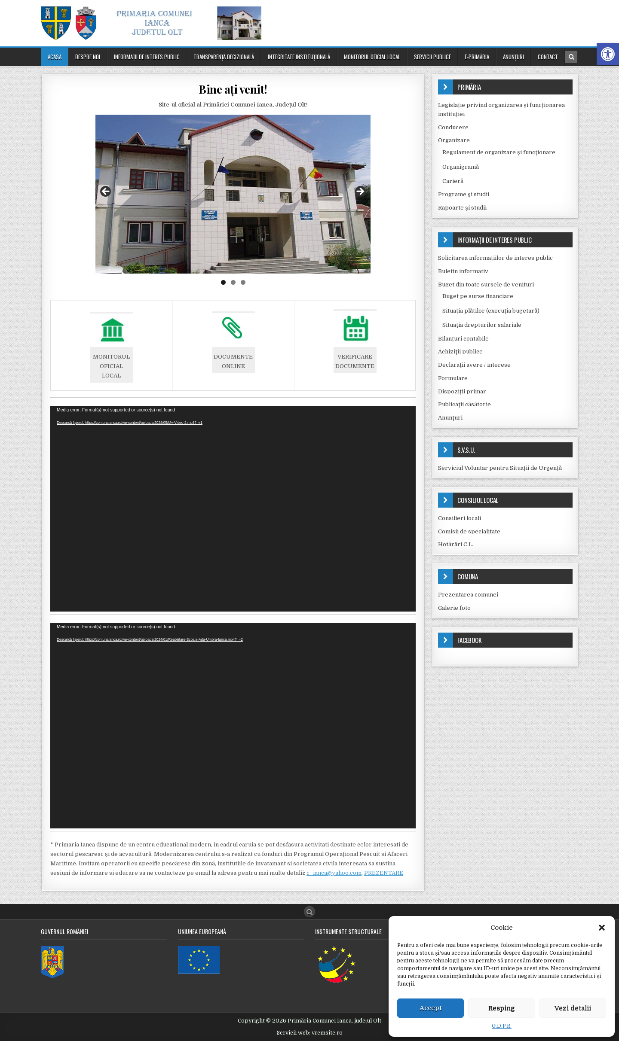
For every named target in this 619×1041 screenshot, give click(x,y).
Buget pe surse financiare (477, 296)
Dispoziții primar (462, 391)
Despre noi (87, 56)
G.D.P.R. (502, 1026)
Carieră (452, 181)
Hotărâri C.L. (455, 544)
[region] (233, 194)
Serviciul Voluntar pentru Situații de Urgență (500, 468)
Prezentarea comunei (468, 594)
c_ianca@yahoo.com (334, 873)
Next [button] (359, 192)
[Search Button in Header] (571, 57)
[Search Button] (309, 911)
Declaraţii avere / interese (474, 365)
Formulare (453, 378)
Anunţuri (513, 56)
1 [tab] (223, 282)
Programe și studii (463, 194)
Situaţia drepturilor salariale (481, 325)
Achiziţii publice (460, 351)
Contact (548, 56)
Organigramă (460, 167)
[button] (608, 54)
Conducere (453, 127)
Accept (431, 1008)
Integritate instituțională (299, 56)
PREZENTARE (383, 873)
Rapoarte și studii (462, 207)
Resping (501, 1008)
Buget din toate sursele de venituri (486, 284)
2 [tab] (233, 282)
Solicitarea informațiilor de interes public (495, 258)
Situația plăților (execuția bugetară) (490, 310)
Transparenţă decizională (223, 56)
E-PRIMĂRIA (477, 56)
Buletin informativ (463, 271)
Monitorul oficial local (372, 56)
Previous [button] (106, 192)
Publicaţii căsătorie (464, 404)
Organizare (454, 140)
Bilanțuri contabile (463, 338)
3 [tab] (243, 282)
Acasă (54, 56)
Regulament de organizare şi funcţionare (498, 152)
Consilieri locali (459, 518)
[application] (233, 509)
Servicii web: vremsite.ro (310, 1033)
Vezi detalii (573, 1008)
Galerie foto (454, 608)
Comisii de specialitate (469, 531)
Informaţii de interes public (147, 56)
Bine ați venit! (233, 89)
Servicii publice (432, 56)
